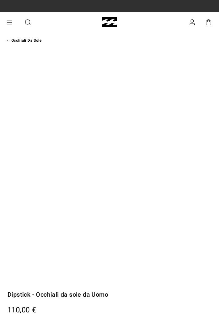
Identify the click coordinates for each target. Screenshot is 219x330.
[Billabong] (109, 22)
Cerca (28, 22)
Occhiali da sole (26, 40)
